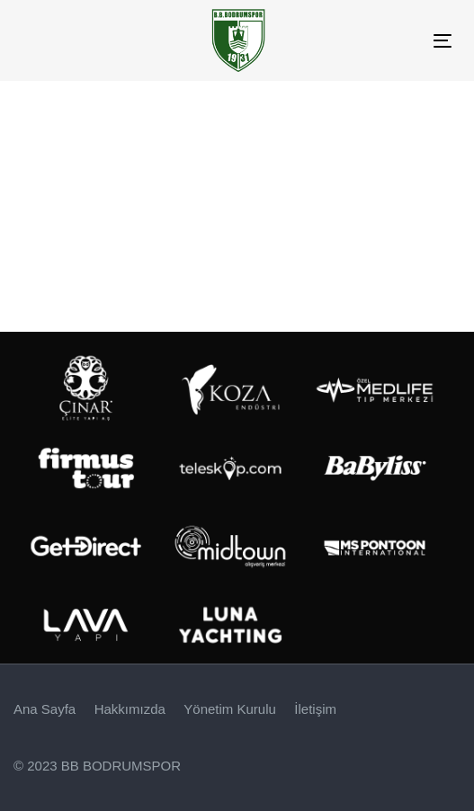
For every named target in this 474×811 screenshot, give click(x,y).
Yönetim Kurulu (229, 709)
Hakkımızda (129, 709)
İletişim (315, 709)
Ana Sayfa (44, 709)
